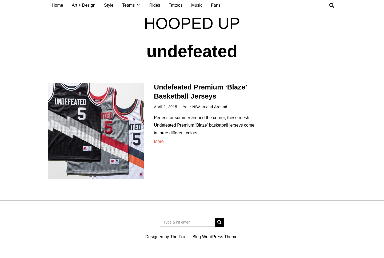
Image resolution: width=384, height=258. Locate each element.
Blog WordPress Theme (214, 236)
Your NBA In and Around (205, 107)
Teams (128, 5)
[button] (219, 222)
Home (57, 5)
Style (109, 5)
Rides (154, 5)
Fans (216, 5)
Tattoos (176, 5)
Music (196, 5)
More (158, 141)
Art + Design (83, 5)
